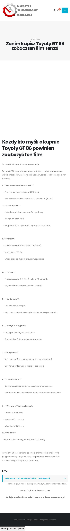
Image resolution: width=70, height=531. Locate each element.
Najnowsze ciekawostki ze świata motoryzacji (27, 478)
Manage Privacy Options (12, 528)
